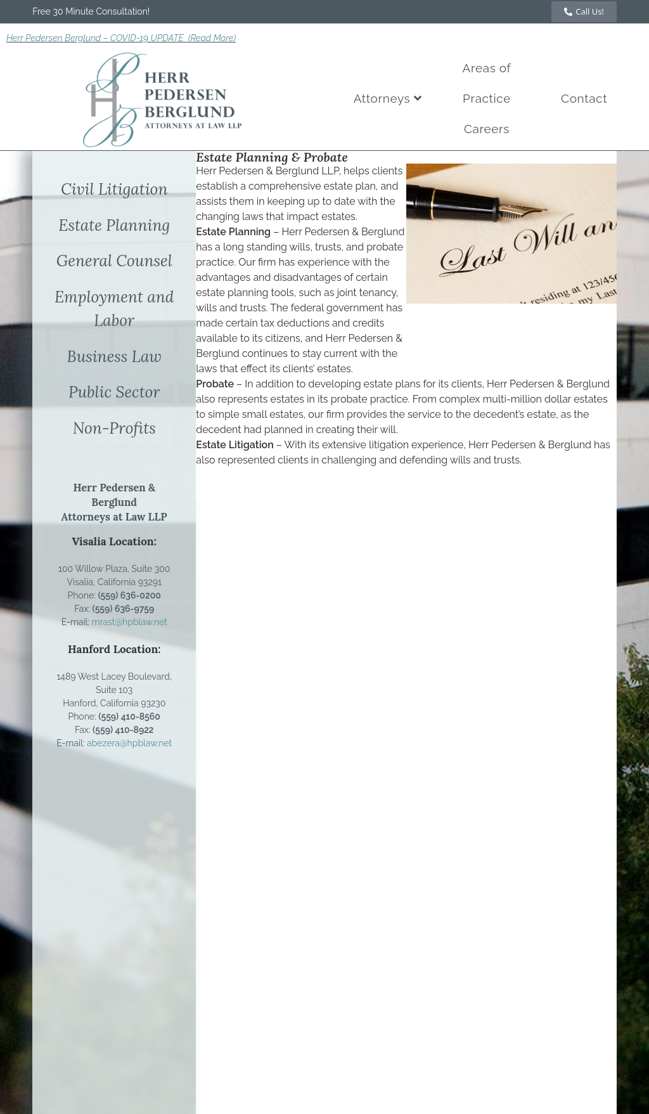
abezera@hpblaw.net (129, 743)
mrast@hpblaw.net (129, 622)
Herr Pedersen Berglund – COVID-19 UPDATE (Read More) (121, 38)
